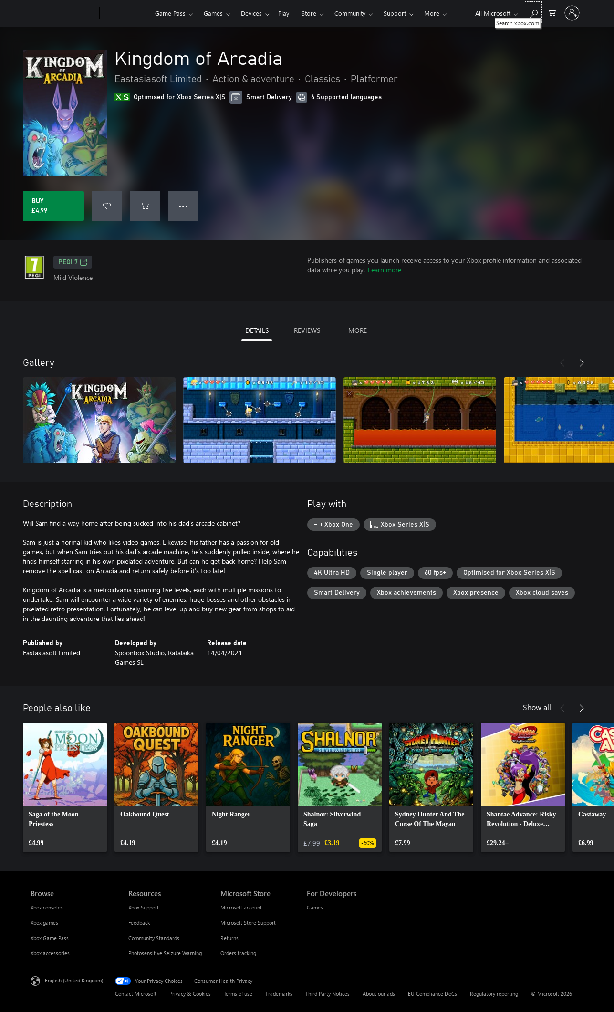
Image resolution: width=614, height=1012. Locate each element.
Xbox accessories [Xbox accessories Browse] (50, 953)
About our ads (379, 994)
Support (395, 13)
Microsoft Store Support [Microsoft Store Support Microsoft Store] (248, 922)
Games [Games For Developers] (315, 907)
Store (309, 13)
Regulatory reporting (494, 994)
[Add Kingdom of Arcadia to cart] (145, 206)
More (431, 13)
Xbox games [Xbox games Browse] (44, 922)
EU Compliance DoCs (432, 994)
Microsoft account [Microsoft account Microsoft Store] (241, 907)
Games (213, 13)
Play (283, 13)
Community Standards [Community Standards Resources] (153, 938)
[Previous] (562, 363)
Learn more (384, 269)
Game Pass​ (170, 13)
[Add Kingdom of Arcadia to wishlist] (107, 206)
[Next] (581, 363)
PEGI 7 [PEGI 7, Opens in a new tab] (72, 262)
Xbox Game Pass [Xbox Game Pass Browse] (50, 938)
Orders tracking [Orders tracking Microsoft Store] (238, 953)
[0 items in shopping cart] (552, 12)
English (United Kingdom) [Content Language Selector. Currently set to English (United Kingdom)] (74, 980)
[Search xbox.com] (533, 12)
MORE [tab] (357, 330)
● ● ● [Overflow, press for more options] (183, 205)
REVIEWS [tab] (307, 330)
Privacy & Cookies (190, 994)
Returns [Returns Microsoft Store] (229, 938)
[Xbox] (126, 13)
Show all (537, 707)
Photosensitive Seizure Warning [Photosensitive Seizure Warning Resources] (165, 953)
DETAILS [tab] (257, 330)
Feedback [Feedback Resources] (139, 922)
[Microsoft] (63, 13)
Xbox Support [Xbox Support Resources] (143, 907)
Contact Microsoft (135, 994)
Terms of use (238, 994)
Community (349, 13)
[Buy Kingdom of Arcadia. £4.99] (53, 206)
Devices (251, 13)
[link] (65, 787)
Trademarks (278, 994)
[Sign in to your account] (572, 12)
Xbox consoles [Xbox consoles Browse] (47, 907)
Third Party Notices (327, 994)
